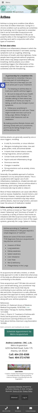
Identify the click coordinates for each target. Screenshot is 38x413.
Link (27, 307)
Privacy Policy (27, 391)
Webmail (14, 397)
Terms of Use (17, 391)
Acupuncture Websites (14, 387)
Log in (25, 397)
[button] (2, 85)
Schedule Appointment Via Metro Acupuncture (19, 333)
